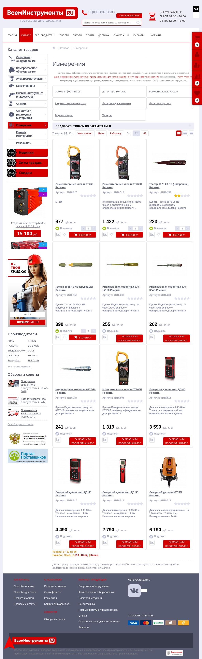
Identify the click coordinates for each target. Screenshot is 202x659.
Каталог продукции (93, 579)
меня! (28, 322)
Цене (101, 133)
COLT (31, 350)
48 (144, 133)
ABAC (11, 340)
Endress (32, 355)
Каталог (26, 35)
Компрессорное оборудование (31, 69)
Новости (63, 35)
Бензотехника (31, 86)
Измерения (31, 125)
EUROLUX (33, 360)
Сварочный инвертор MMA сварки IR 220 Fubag (28, 224)
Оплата (90, 35)
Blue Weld (33, 345)
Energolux (14, 360)
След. (84, 555)
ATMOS (32, 340)
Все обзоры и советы (20, 424)
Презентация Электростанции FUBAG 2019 (31, 414)
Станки (31, 103)
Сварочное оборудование (31, 58)
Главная (12, 35)
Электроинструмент (31, 78)
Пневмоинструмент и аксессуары (31, 94)
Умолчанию (85, 133)
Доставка (103, 35)
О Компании (121, 35)
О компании (53, 579)
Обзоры (77, 35)
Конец (94, 555)
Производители (44, 35)
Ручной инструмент (31, 134)
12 (136, 133)
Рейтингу (116, 133)
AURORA (13, 345)
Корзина (156, 35)
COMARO (13, 355)
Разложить (31, 143)
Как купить (21, 579)
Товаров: (57, 133)
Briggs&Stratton (17, 350)
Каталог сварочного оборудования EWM (33, 400)
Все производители (19, 366)
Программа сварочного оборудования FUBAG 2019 (34, 386)
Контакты (138, 35)
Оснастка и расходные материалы (31, 114)
